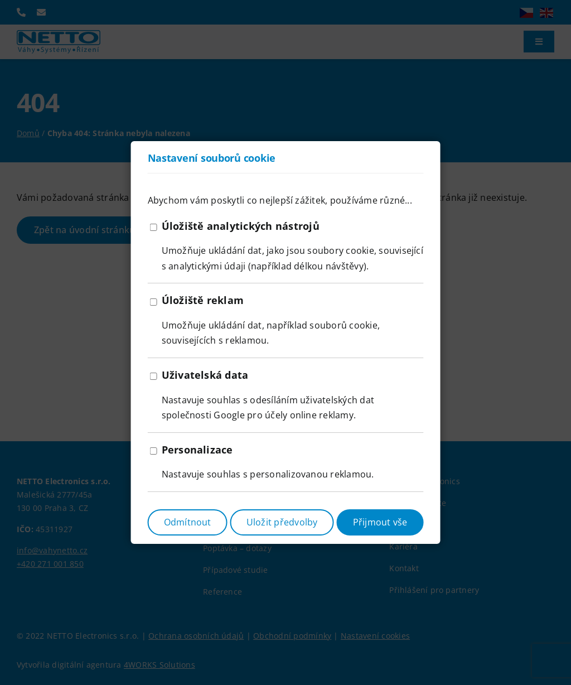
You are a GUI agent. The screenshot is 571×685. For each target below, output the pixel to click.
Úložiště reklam (203, 300)
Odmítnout (187, 522)
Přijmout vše (380, 522)
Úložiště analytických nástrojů (241, 226)
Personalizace (197, 449)
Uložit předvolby (282, 522)
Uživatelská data (205, 375)
